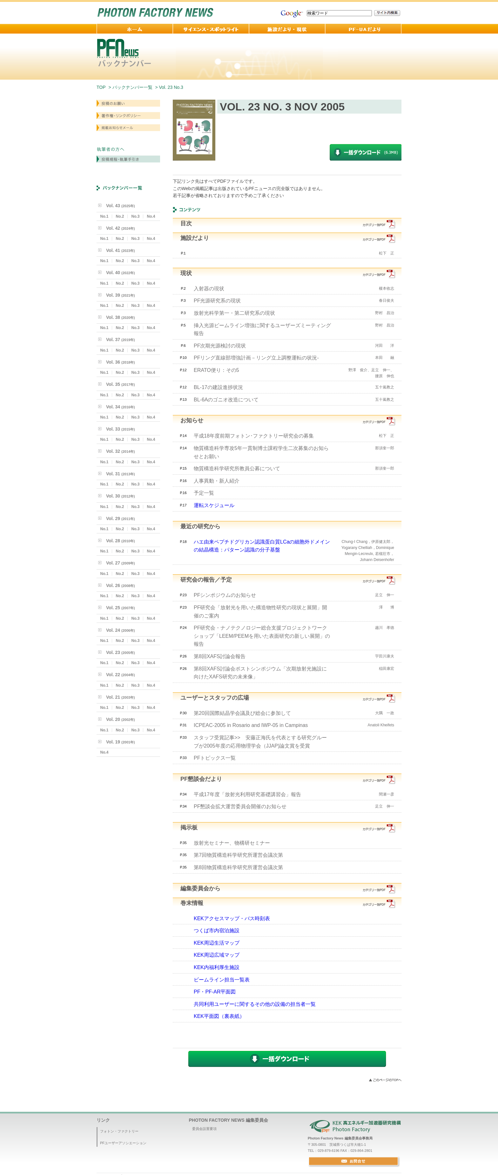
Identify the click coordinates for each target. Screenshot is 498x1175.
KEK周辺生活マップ (216, 943)
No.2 (120, 216)
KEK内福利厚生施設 (216, 967)
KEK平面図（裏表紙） (219, 1016)
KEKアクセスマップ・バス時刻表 (232, 918)
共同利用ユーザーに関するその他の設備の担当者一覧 (255, 1004)
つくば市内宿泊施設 (216, 930)
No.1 (104, 216)
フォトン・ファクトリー (119, 1131)
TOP (101, 87)
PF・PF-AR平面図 (215, 991)
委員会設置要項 (204, 1129)
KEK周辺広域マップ (216, 955)
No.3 (135, 216)
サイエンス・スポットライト (211, 29)
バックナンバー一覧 (132, 87)
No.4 (151, 216)
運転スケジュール (214, 505)
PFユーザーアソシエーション (123, 1143)
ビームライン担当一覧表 (222, 979)
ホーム (135, 29)
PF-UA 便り (363, 29)
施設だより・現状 (287, 29)
